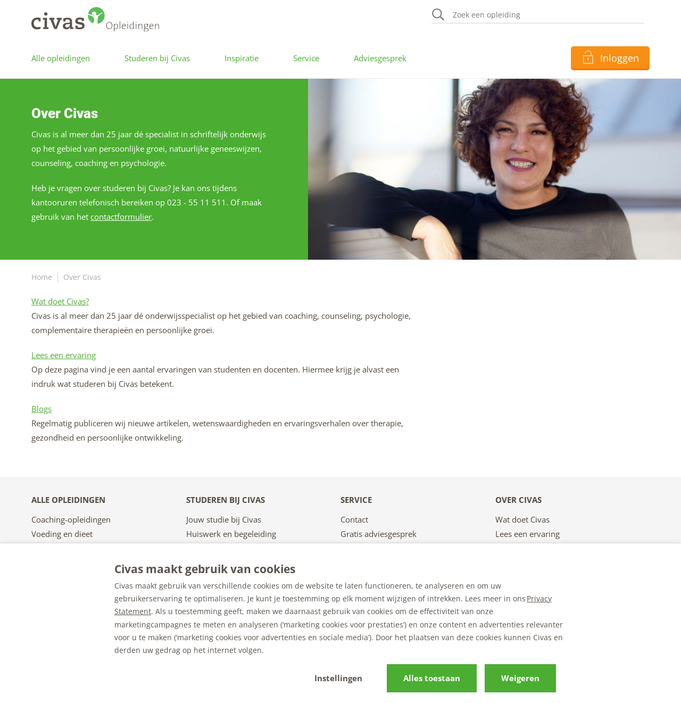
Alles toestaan (431, 678)
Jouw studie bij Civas (223, 519)
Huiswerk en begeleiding (231, 533)
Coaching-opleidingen (71, 519)
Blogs (41, 408)
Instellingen (338, 678)
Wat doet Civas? (60, 301)
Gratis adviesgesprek (378, 533)
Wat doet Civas (522, 519)
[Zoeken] (537, 15)
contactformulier (121, 216)
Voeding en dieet (62, 533)
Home (41, 277)
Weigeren (520, 678)
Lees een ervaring (63, 355)
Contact (354, 519)
